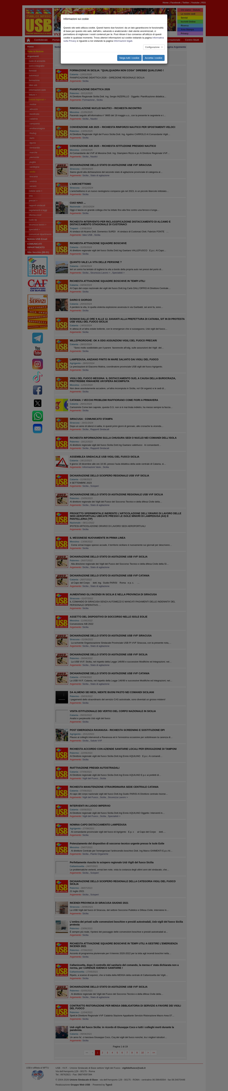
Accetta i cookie (153, 57)
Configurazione (152, 47)
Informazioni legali (123, 41)
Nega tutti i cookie (129, 57)
